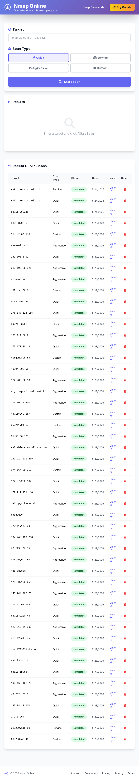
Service (100, 57)
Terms (131, 773)
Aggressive (38, 68)
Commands (91, 773)
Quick (38, 57)
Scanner (75, 773)
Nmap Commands (93, 7)
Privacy (118, 773)
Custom (100, 68)
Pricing (106, 773)
